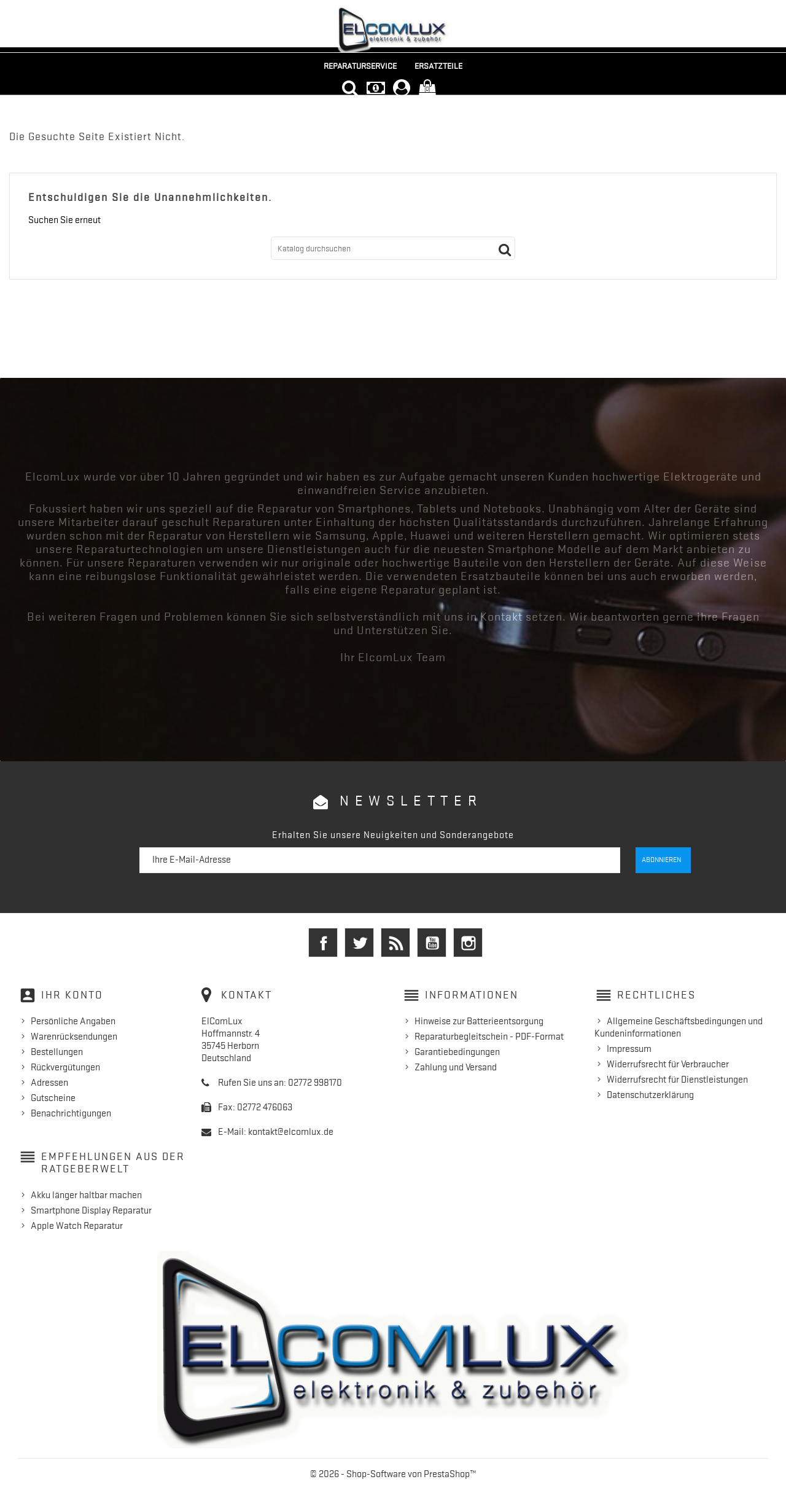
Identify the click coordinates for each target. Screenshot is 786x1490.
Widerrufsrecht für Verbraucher (668, 1064)
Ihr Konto (72, 995)
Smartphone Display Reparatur (91, 1210)
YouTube (432, 942)
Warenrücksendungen (74, 1036)
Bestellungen (57, 1051)
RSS (395, 942)
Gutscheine (53, 1098)
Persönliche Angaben (73, 1021)
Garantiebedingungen (457, 1051)
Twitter (359, 942)
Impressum (629, 1048)
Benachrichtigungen (71, 1113)
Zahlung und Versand (455, 1067)
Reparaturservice (360, 66)
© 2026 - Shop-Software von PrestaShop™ (393, 1474)
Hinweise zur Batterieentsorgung (478, 1021)
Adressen (49, 1082)
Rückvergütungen (65, 1067)
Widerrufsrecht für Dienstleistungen (677, 1079)
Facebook (323, 942)
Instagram (468, 942)
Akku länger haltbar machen (86, 1195)
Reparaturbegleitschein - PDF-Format (489, 1036)
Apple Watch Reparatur (77, 1225)
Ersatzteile (438, 66)
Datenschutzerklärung (650, 1094)
